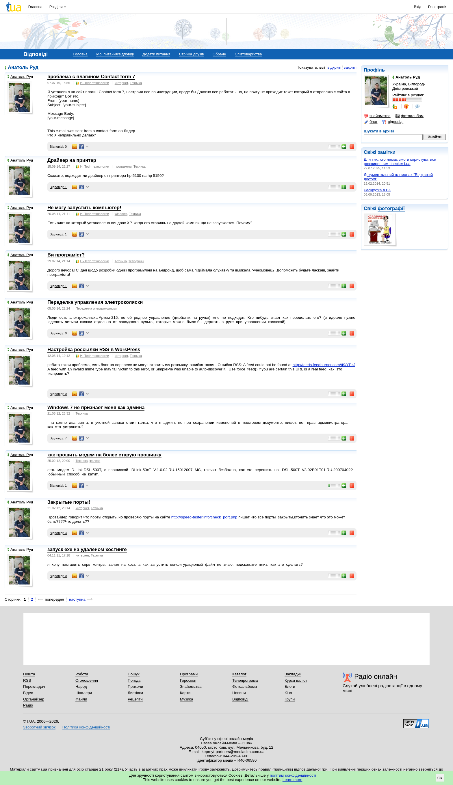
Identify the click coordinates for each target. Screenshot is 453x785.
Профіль (374, 70)
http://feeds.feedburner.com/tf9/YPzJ (324, 365)
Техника (136, 83)
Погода (134, 680)
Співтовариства (248, 54)
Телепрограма (245, 680)
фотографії (391, 208)
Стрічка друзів (191, 54)
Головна (35, 7)
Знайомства (191, 686)
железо (95, 460)
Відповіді (240, 699)
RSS (27, 680)
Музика (186, 699)
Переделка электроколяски (96, 308)
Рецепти (135, 699)
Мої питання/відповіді (115, 54)
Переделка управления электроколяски (95, 302)
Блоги (290, 686)
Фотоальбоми (244, 686)
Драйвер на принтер (71, 160)
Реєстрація (437, 7)
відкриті (334, 67)
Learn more (292, 779)
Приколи (135, 686)
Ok (439, 778)
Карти (185, 693)
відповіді (392, 121)
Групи (290, 699)
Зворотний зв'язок (39, 727)
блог (370, 121)
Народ (81, 686)
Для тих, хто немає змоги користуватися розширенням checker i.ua (400, 161)
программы (123, 166)
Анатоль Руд (23, 67)
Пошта (29, 674)
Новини (239, 693)
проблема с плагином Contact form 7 (91, 76)
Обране (219, 54)
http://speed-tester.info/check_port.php (204, 517)
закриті (350, 67)
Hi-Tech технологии (92, 83)
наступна (77, 599)
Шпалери (83, 693)
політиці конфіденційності (293, 775)
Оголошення (86, 680)
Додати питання (156, 54)
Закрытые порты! (68, 502)
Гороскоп (188, 680)
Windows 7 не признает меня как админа (95, 407)
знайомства (377, 116)
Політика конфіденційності (86, 727)
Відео (28, 693)
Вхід (418, 7)
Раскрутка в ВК (377, 190)
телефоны (136, 261)
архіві (388, 131)
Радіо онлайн (375, 676)
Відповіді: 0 (58, 146)
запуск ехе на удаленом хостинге (87, 549)
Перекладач (34, 686)
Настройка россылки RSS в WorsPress (93, 349)
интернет (121, 83)
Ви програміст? (66, 255)
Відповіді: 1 (58, 187)
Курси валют (296, 680)
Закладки (293, 674)
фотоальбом (409, 116)
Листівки (135, 693)
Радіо (28, 705)
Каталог (239, 674)
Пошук (134, 674)
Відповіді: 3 (58, 533)
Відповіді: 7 (58, 438)
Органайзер (33, 699)
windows (121, 214)
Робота (81, 674)
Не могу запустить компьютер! (84, 207)
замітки (387, 152)
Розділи (56, 7)
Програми (189, 674)
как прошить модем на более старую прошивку (104, 455)
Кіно (288, 693)
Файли (81, 699)
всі (322, 67)
